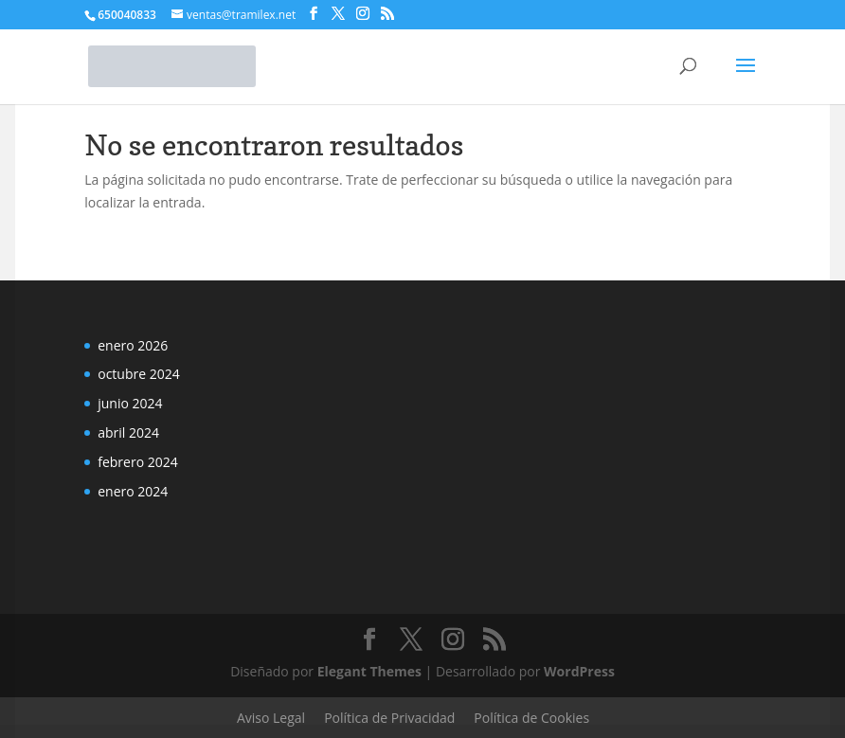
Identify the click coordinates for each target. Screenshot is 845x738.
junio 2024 (130, 403)
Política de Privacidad (389, 718)
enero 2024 (133, 491)
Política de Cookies (531, 718)
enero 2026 (133, 345)
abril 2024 (128, 432)
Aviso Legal (271, 718)
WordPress (579, 671)
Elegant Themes (369, 671)
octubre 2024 (139, 374)
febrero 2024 (138, 462)
